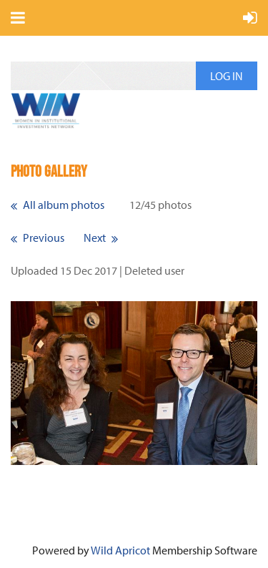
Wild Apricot (120, 550)
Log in (226, 76)
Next (95, 237)
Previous (43, 237)
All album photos (63, 204)
